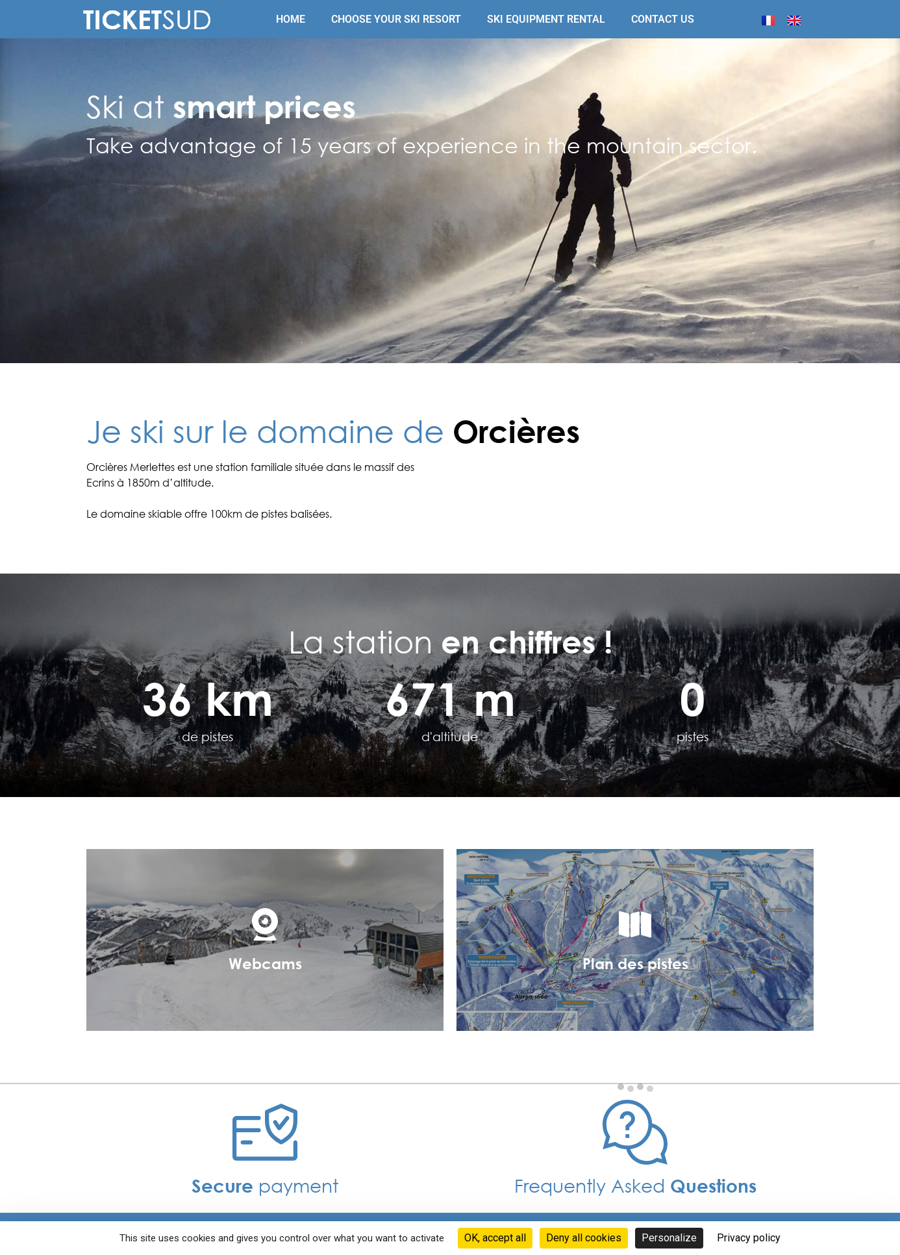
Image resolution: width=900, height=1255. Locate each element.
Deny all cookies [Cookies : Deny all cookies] (583, 1238)
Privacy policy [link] (749, 1238)
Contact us (662, 19)
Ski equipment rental (546, 19)
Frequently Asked (635, 1185)
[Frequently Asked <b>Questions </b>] (635, 1132)
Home (290, 19)
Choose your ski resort (396, 19)
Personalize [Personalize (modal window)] (669, 1238)
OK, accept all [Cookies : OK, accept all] (495, 1238)
